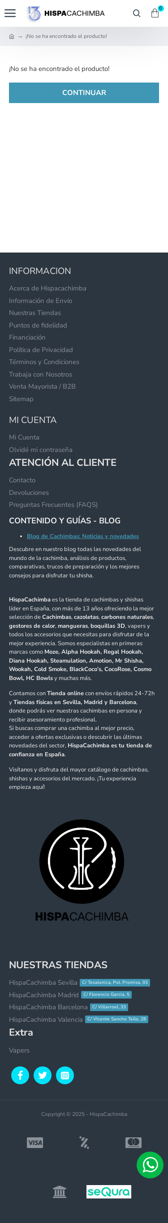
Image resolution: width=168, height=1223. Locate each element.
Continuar (84, 93)
